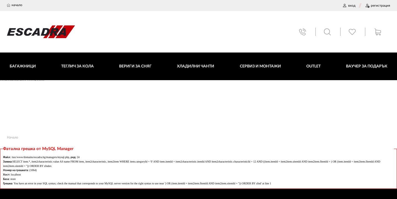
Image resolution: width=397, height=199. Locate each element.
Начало (12, 137)
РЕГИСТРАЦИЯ (377, 5)
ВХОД (348, 5)
